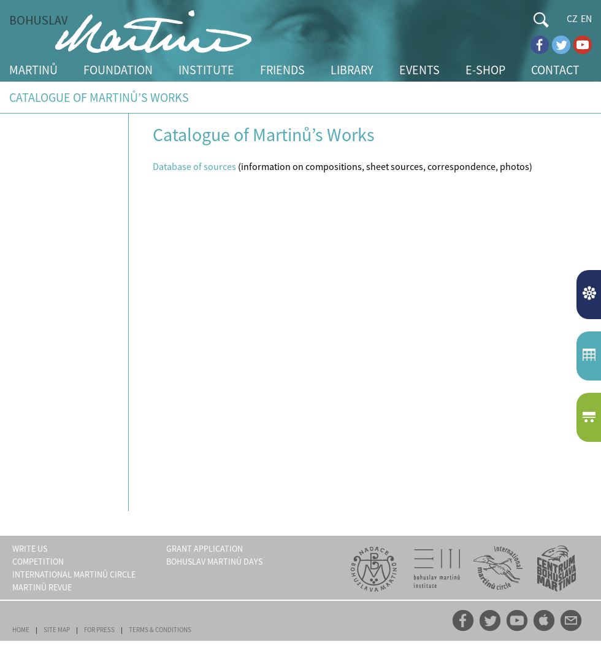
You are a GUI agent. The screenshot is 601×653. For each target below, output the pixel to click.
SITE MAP (57, 629)
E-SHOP (485, 69)
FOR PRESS (99, 629)
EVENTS (419, 69)
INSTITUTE (206, 69)
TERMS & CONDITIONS (160, 629)
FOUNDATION (118, 69)
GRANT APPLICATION (204, 548)
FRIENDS (282, 69)
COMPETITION (38, 561)
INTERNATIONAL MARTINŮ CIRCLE (74, 574)
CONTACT (555, 69)
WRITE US (29, 548)
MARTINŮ (33, 69)
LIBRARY (352, 69)
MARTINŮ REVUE (42, 587)
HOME (20, 629)
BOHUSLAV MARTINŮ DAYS (214, 561)
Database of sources (194, 166)
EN (586, 18)
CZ (572, 18)
